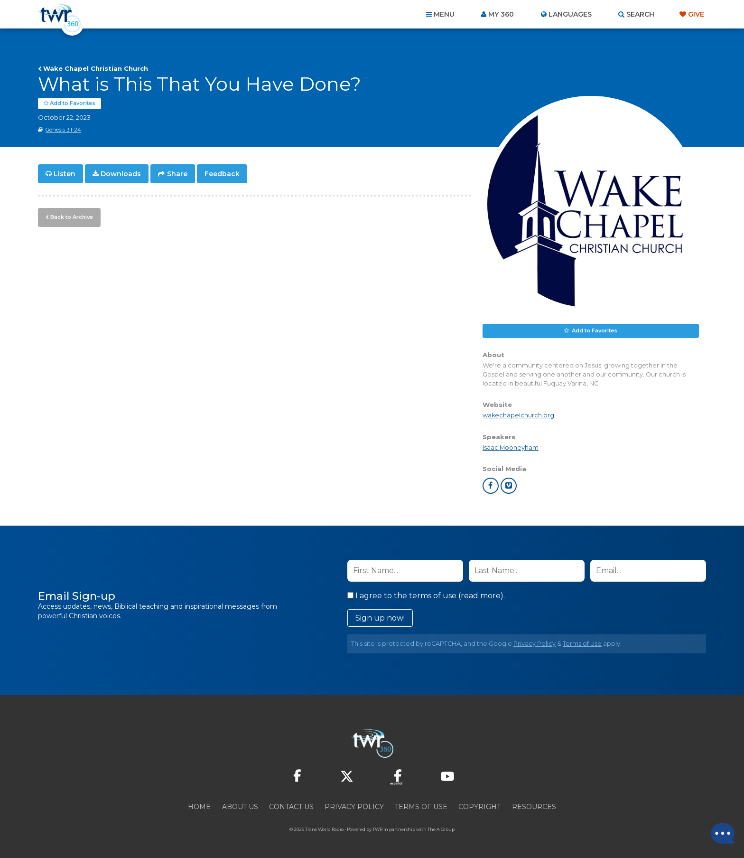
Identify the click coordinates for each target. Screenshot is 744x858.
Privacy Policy (534, 643)
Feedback (222, 174)
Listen (64, 174)
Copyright (479, 806)
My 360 (501, 14)
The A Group (441, 829)
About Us (240, 806)
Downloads (121, 174)
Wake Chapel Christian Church (95, 68)
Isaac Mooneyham (511, 447)
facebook (491, 486)
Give (696, 14)
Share (177, 174)
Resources (534, 806)
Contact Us (291, 806)
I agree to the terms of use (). (426, 595)
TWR (377, 829)
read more (481, 595)
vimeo (509, 486)
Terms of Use (582, 643)
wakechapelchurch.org (518, 415)
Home (199, 806)
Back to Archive (71, 217)
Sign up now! (380, 617)
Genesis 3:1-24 (63, 129)
